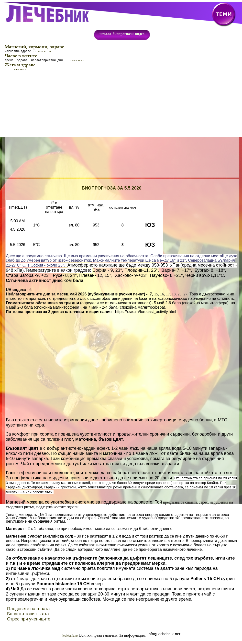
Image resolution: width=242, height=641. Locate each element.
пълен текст (45, 51)
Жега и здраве (20, 65)
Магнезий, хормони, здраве (34, 46)
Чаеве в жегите (21, 56)
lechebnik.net (70, 637)
